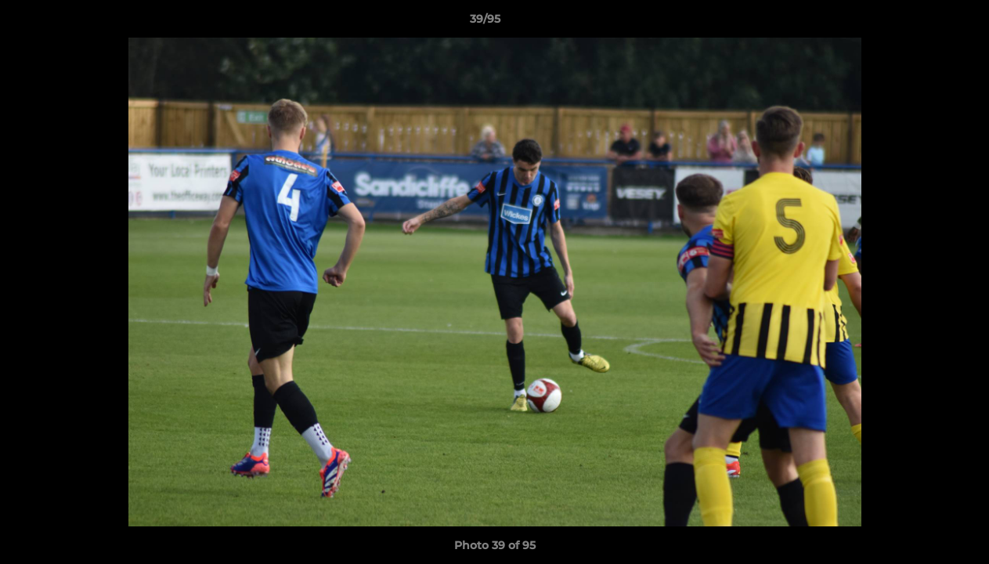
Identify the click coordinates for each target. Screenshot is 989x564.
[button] (923, 23)
